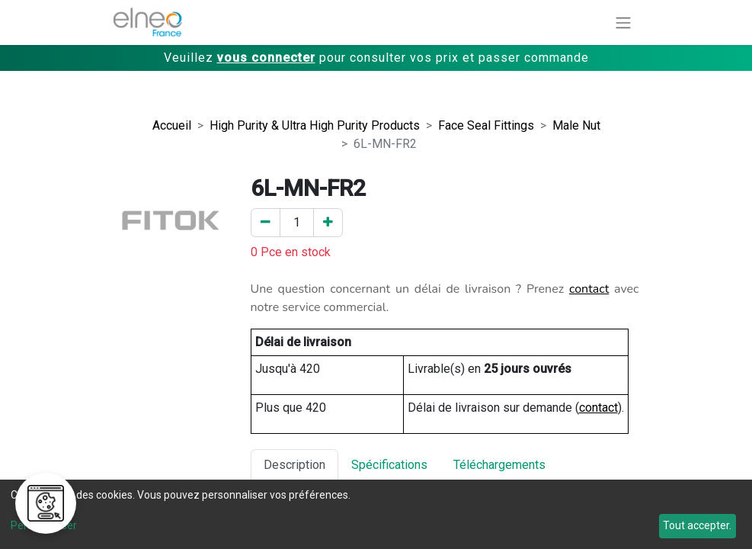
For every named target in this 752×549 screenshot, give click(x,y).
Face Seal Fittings (486, 125)
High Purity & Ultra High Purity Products (315, 125)
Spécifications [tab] (389, 465)
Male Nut (576, 125)
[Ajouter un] (328, 222)
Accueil (171, 125)
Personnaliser (44, 525)
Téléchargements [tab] (499, 465)
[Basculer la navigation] (623, 22)
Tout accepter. (697, 525)
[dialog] (376, 514)
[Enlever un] (265, 222)
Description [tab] (294, 465)
